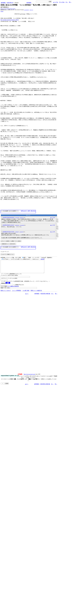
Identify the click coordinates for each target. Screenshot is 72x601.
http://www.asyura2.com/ (29, 376)
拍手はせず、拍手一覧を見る (28, 211)
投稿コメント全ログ (6, 293)
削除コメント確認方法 (36, 293)
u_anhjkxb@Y (21, 231)
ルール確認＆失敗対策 (13, 288)
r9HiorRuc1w (22, 217)
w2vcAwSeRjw (22, 225)
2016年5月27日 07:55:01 (8, 231)
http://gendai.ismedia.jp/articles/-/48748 (10, 19)
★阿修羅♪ (3, 2)
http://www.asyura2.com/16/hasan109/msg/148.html (8, 8)
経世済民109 (10, 2)
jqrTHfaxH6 (17, 231)
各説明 (42, 259)
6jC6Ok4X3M (17, 217)
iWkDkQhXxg (17, 225)
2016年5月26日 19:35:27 (8, 225)
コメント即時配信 (16, 293)
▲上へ (27, 296)
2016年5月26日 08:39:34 (8, 217)
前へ (70, 2)
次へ (67, 2)
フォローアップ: (5, 251)
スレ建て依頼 (25, 293)
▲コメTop (55, 2)
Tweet (2, 11)
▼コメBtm (61, 2)
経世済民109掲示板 (45, 296)
